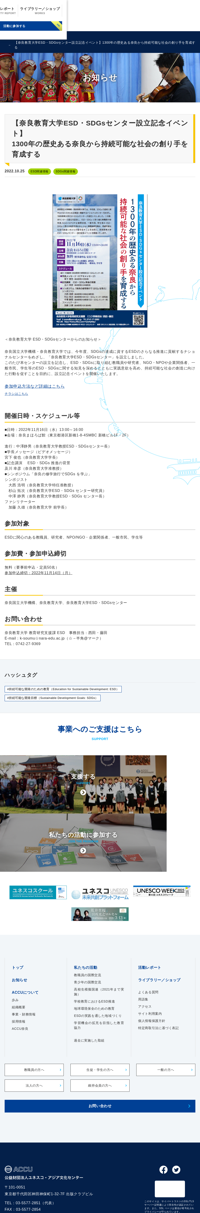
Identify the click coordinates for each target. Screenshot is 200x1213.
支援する (52, 27)
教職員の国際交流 (87, 932)
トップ (17, 925)
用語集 (143, 956)
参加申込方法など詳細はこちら (35, 387)
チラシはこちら (18, 395)
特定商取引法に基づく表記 (158, 985)
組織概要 (18, 964)
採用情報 (18, 979)
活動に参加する (147, 27)
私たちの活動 (108, 11)
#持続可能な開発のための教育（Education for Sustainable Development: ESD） (69, 691)
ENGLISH (14, 36)
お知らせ (58, 11)
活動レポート (137, 11)
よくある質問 (148, 949)
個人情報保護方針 (151, 978)
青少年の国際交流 (87, 939)
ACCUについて (81, 11)
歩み (15, 957)
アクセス (145, 964)
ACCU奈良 (20, 986)
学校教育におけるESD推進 (94, 958)
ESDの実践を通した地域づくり (98, 973)
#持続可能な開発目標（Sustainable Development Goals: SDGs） (57, 700)
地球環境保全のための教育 (94, 966)
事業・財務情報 (23, 971)
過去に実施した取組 (89, 998)
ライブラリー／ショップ (174, 11)
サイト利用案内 (150, 971)
